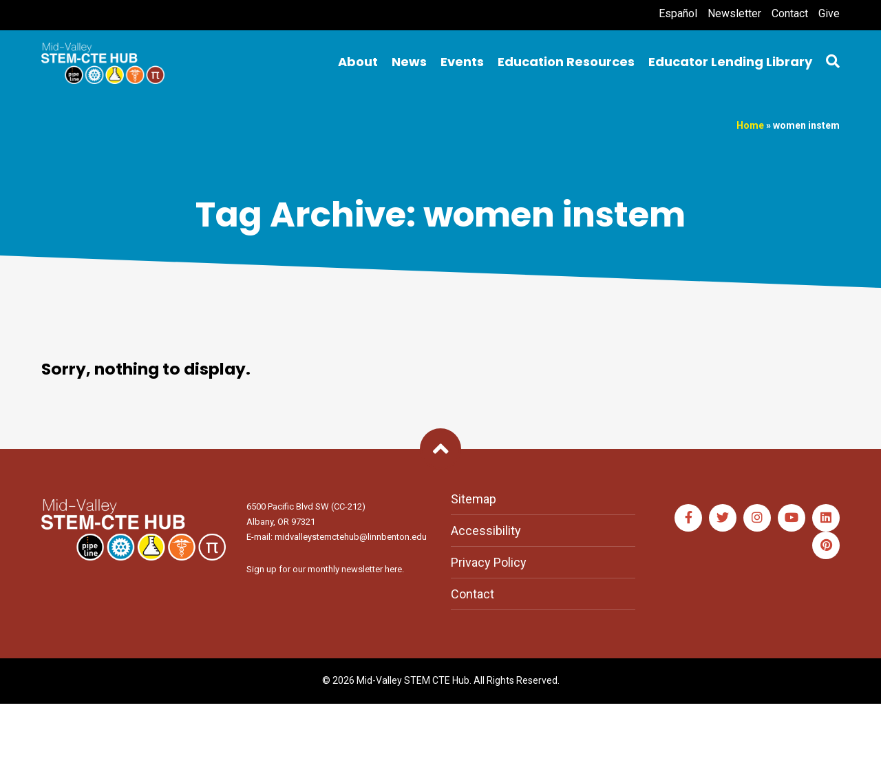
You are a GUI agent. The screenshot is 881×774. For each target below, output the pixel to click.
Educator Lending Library (730, 61)
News (409, 61)
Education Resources (566, 61)
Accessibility (486, 530)
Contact (790, 13)
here (393, 569)
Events (462, 61)
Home (750, 125)
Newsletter (734, 13)
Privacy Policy (489, 562)
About (358, 61)
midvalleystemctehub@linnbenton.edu (351, 537)
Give (829, 13)
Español (678, 13)
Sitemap (473, 499)
